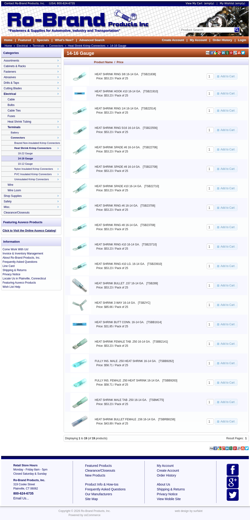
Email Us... (21, 498)
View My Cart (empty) (200, 3)
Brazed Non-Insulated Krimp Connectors (37, 143)
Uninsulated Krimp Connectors (31, 179)
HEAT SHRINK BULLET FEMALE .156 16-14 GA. (125, 419)
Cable (11, 99)
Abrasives (10, 77)
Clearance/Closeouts (16, 212)
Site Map (91, 499)
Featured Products (98, 465)
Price (120, 62)
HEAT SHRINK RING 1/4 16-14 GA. (117, 108)
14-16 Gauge (118, 45)
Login (242, 40)
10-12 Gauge (25, 163)
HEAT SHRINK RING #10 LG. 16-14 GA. (120, 264)
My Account (198, 40)
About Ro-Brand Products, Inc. (21, 257)
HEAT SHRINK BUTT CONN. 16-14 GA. (119, 322)
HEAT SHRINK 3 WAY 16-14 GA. (115, 302)
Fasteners (10, 71)
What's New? (64, 40)
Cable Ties (14, 110)
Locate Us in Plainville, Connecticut (24, 278)
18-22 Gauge (25, 153)
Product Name (103, 62)
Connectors (56, 45)
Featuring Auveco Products (19, 282)
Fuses (11, 116)
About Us (163, 484)
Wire (10, 184)
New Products (95, 475)
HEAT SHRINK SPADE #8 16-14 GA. (117, 166)
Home (8, 40)
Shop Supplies (13, 196)
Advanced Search (91, 40)
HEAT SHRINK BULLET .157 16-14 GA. (119, 283)
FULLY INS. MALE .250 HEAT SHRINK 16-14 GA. (125, 361)
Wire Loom (14, 190)
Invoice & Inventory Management (23, 253)
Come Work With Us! (15, 249)
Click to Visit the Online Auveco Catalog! (29, 230)
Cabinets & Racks (15, 66)
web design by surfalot (188, 511)
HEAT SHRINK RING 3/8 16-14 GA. (117, 74)
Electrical (22, 45)
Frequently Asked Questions (20, 261)
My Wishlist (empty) (232, 3)
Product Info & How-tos (102, 484)
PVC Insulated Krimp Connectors (33, 174)
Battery (15, 132)
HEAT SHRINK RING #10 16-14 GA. (117, 244)
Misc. (7, 207)
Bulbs (11, 105)
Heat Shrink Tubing (19, 121)
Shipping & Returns (14, 270)
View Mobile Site (169, 499)
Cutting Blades (13, 88)
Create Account (173, 40)
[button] (226, 76)
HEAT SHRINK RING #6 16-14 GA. (116, 205)
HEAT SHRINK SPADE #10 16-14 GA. (118, 186)
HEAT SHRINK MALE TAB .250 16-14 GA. (121, 400)
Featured (24, 40)
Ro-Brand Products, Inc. (95, 511)
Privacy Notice (11, 274)
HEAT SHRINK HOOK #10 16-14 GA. (118, 91)
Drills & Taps (11, 82)
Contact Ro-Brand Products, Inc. (25, 3)
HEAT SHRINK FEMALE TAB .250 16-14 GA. (122, 341)
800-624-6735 (66, 3)
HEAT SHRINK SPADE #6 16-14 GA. (117, 147)
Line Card (9, 266)
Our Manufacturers (98, 494)
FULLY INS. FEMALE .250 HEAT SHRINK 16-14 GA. (127, 380)
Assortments (11, 60)
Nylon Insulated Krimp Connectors (33, 168)
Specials (43, 40)
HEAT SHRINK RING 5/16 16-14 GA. (118, 128)
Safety (8, 201)
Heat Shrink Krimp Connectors (86, 45)
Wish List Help (11, 286)
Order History (222, 40)
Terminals (38, 45)
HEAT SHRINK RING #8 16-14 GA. (116, 225)
